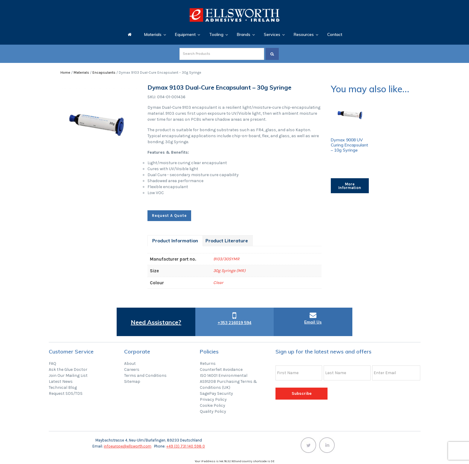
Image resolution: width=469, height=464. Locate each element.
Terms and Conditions (145, 375)
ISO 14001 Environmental (223, 375)
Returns (208, 363)
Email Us (313, 322)
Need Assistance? (156, 322)
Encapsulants (103, 72)
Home (65, 72)
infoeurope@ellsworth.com (127, 446)
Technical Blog (63, 387)
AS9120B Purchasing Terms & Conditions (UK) (228, 384)
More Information (349, 186)
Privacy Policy (213, 399)
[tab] (175, 240)
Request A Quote (169, 215)
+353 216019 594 (234, 322)
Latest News (61, 381)
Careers (131, 369)
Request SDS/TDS (66, 393)
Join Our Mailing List (68, 375)
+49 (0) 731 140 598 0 (185, 446)
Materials (81, 72)
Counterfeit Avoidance (221, 369)
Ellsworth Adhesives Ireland (234, 15)
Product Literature (226, 241)
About (130, 363)
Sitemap (132, 381)
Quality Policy (213, 411)
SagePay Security (216, 393)
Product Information (175, 241)
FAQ (52, 363)
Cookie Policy (212, 405)
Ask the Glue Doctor (68, 369)
